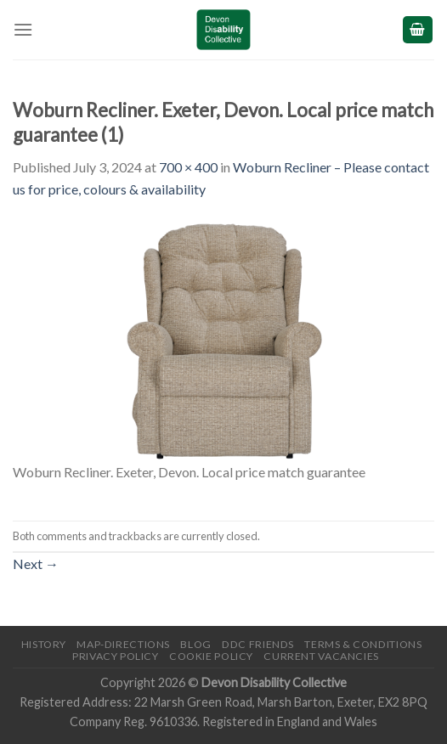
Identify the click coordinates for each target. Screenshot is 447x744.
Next (36, 563)
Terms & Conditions (363, 644)
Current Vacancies (320, 656)
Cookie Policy (211, 656)
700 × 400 (188, 167)
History (43, 644)
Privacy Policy (115, 656)
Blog (195, 644)
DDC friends (258, 644)
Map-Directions (123, 644)
